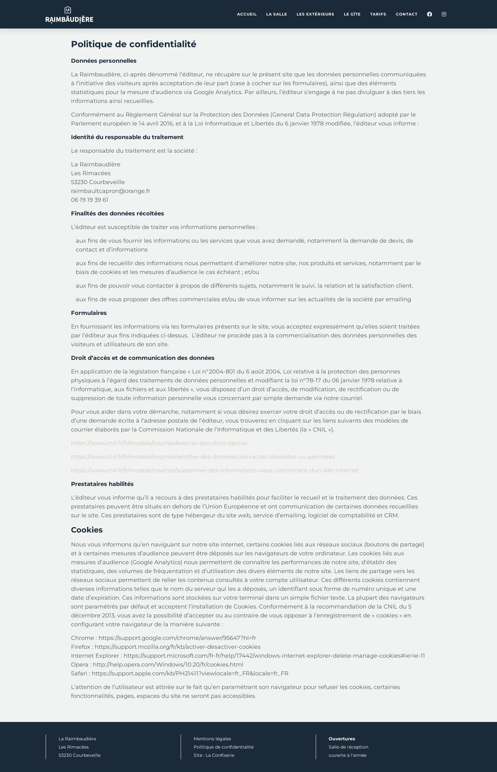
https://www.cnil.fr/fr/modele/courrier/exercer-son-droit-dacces (159, 443)
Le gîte (352, 14)
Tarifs (378, 14)
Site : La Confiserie (214, 755)
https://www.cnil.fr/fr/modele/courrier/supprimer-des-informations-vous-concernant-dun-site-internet (214, 470)
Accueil (247, 14)
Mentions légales (212, 739)
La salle (276, 14)
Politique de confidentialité (224, 747)
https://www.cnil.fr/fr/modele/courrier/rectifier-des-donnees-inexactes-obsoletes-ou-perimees (203, 456)
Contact (406, 14)
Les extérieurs (315, 14)
